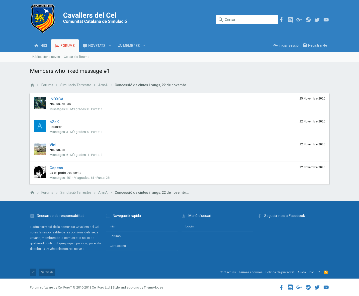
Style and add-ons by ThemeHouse (138, 287)
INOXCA (57, 99)
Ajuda (301, 272)
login (189, 226)
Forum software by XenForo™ (70, 287)
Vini (53, 145)
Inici (112, 226)
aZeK (54, 122)
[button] (110, 45)
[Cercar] (247, 19)
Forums (115, 236)
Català (47, 272)
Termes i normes (251, 272)
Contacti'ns (118, 246)
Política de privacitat (280, 272)
